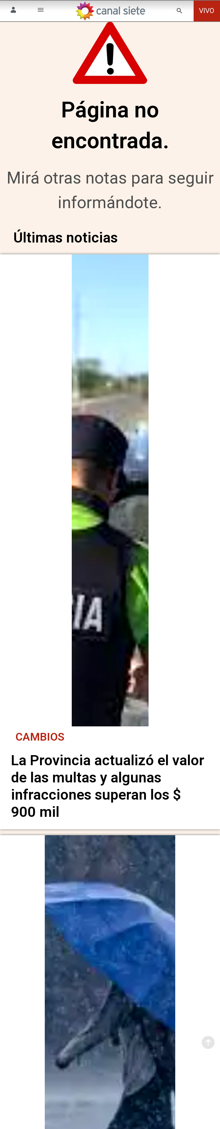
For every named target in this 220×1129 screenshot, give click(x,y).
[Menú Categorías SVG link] (40, 10)
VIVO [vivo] (206, 11)
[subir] (208, 1042)
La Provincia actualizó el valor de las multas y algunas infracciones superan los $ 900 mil (107, 785)
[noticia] (110, 494)
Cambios (39, 736)
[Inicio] (110, 11)
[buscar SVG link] (179, 11)
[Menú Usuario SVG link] (13, 10)
